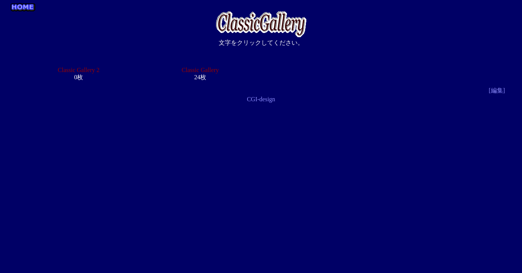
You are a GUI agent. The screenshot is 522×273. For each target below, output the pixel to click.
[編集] (497, 90)
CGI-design (261, 99)
